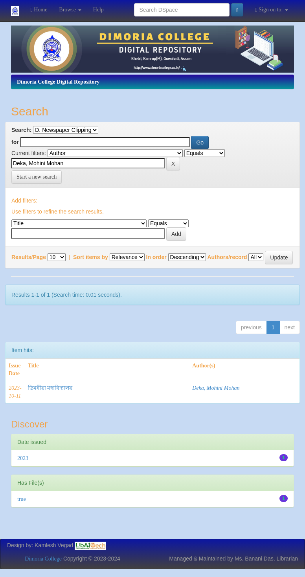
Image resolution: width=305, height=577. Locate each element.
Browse (70, 10)
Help (98, 10)
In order (156, 257)
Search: (21, 130)
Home (39, 10)
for (15, 142)
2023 (22, 458)
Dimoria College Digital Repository (58, 82)
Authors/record (227, 257)
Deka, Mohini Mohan (215, 388)
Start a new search (37, 177)
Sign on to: (271, 10)
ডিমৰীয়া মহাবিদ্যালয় (50, 388)
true (21, 499)
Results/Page (28, 257)
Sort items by (90, 257)
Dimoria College (43, 559)
